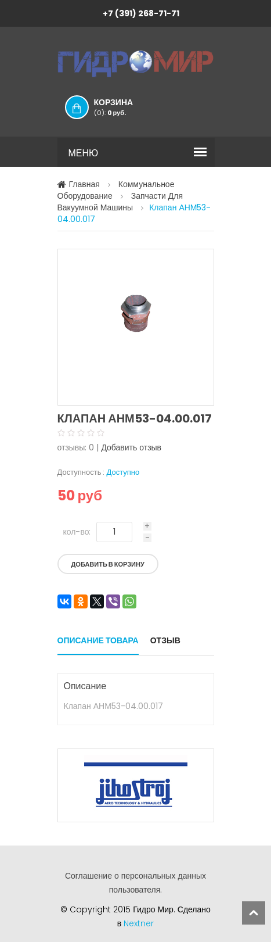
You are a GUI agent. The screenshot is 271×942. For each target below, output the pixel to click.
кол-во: (77, 532)
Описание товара (98, 640)
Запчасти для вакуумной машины (120, 201)
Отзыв (165, 640)
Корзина (125, 106)
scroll (253, 913)
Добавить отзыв (131, 447)
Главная (84, 184)
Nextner (139, 923)
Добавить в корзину (107, 564)
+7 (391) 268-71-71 (141, 13)
